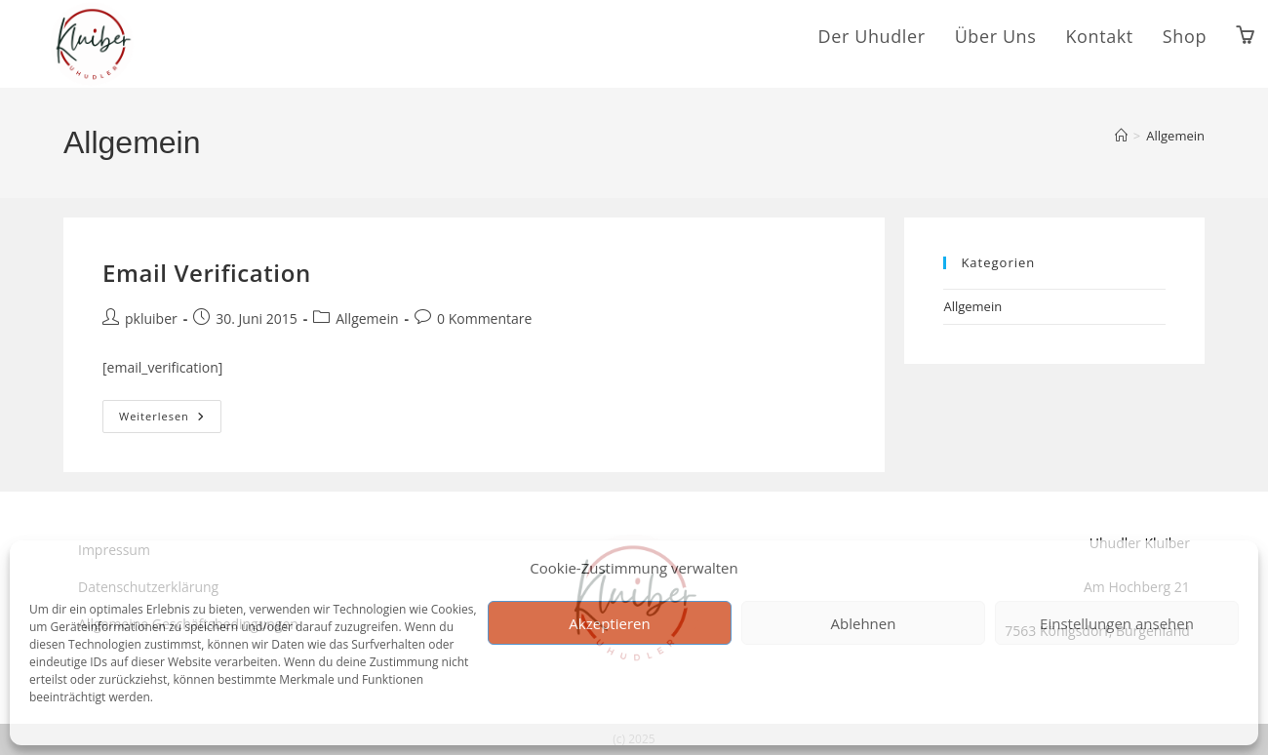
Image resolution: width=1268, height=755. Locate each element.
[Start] (1121, 135)
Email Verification (206, 273)
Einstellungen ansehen (1117, 623)
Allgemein (1175, 135)
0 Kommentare (484, 318)
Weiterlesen (170, 411)
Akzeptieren (609, 623)
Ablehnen (863, 623)
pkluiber (151, 318)
